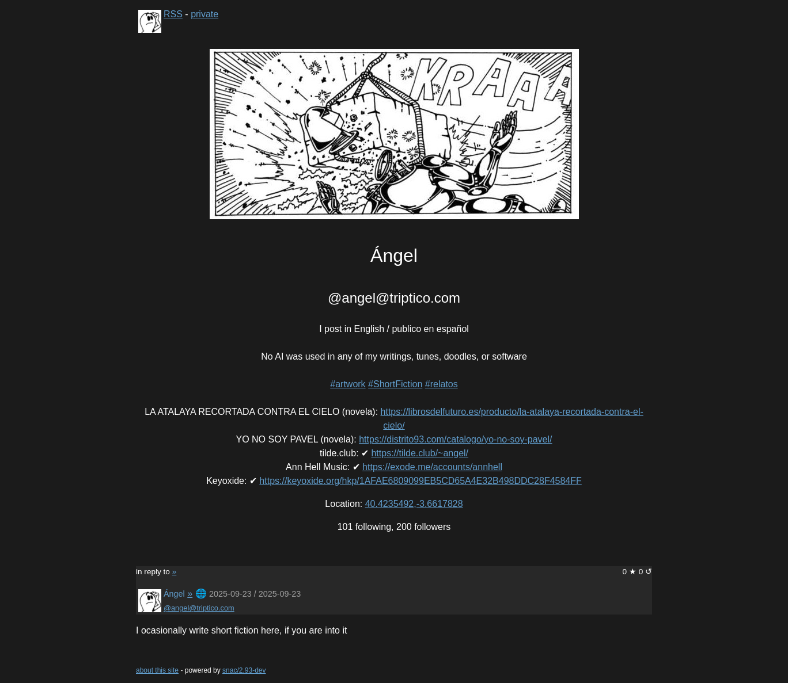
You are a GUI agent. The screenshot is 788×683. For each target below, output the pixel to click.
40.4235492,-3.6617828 (414, 504)
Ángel (174, 593)
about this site (157, 670)
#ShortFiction (395, 384)
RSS (173, 14)
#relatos (441, 384)
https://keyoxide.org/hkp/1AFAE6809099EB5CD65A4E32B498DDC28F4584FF (420, 481)
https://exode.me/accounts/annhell (432, 467)
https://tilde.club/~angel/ (419, 453)
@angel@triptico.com (199, 608)
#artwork (347, 384)
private (204, 14)
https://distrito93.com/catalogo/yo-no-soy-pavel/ (455, 439)
